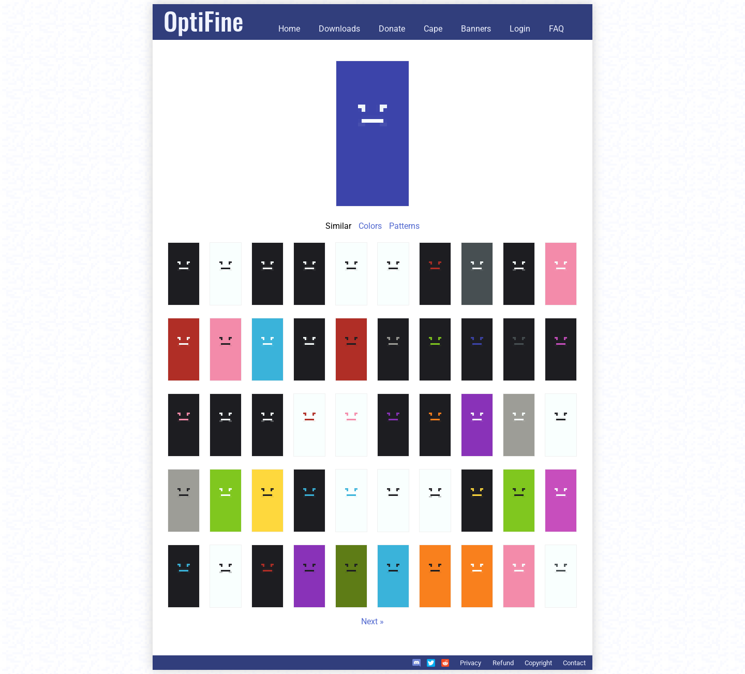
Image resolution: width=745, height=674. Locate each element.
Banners (476, 29)
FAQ (556, 29)
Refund (503, 663)
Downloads (339, 29)
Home (289, 29)
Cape (433, 29)
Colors (370, 226)
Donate (392, 29)
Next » (372, 621)
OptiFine (203, 20)
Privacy (470, 663)
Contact (574, 663)
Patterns (404, 226)
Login (520, 29)
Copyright (538, 663)
